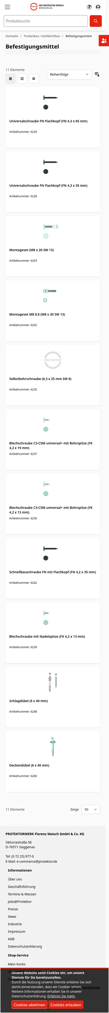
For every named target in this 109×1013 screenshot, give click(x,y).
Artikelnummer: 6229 (23, 132)
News (12, 916)
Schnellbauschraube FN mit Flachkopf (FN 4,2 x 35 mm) (52, 572)
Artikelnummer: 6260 (23, 776)
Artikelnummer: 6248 (23, 712)
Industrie (15, 924)
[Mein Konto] (98, 7)
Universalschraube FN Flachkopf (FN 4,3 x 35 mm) (48, 185)
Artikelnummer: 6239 (23, 647)
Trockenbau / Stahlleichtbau (42, 36)
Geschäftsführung (21, 886)
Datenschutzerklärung (25, 946)
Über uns (15, 879)
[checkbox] (10, 79)
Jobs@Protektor (20, 901)
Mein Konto (17, 964)
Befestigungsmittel (79, 36)
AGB (11, 939)
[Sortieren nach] (69, 74)
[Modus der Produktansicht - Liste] (22, 79)
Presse (13, 909)
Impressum (16, 931)
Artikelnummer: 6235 (23, 389)
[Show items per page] (91, 809)
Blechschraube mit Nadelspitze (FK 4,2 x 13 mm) (47, 636)
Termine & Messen (22, 894)
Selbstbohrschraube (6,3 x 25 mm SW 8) (40, 378)
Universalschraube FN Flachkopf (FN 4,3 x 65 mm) (48, 121)
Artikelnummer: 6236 (23, 518)
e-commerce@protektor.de (37, 861)
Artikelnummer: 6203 (23, 261)
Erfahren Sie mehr (61, 996)
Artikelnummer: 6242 (23, 583)
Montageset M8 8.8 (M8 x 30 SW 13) (37, 314)
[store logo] (48, 6)
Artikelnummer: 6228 (23, 196)
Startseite (12, 36)
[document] (54, 991)
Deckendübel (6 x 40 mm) (29, 765)
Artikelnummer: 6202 (23, 325)
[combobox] (46, 21)
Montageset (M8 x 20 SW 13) (31, 250)
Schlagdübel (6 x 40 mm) (28, 701)
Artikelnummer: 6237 (23, 454)
